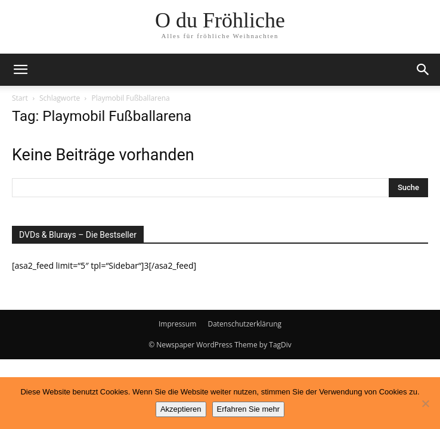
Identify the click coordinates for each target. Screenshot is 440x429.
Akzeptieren (181, 409)
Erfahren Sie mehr (248, 409)
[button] (20, 70)
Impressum (177, 324)
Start (20, 98)
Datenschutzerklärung (244, 324)
